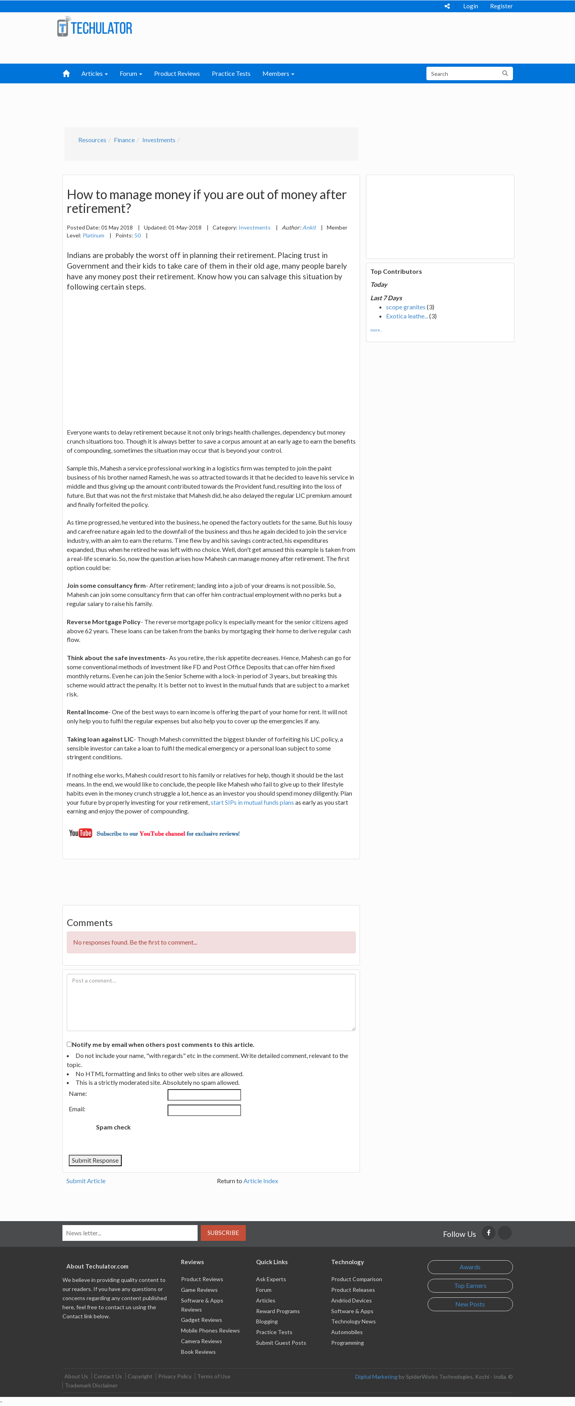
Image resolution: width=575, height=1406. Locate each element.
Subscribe (223, 1232)
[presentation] (203, 1135)
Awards (470, 1266)
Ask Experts (271, 1279)
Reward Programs (278, 1311)
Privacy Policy (175, 1376)
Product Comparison (356, 1279)
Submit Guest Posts (281, 1342)
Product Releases (353, 1289)
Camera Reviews (201, 1341)
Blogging (267, 1321)
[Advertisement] (246, 103)
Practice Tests (231, 73)
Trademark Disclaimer (91, 1385)
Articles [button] (94, 73)
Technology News (353, 1321)
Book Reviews (198, 1351)
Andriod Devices (351, 1300)
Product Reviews (177, 73)
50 (137, 235)
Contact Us (108, 1376)
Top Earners (470, 1285)
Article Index (260, 1180)
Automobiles (347, 1332)
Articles (265, 1300)
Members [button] (278, 73)
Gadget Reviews (201, 1319)
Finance (124, 139)
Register (501, 5)
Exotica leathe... (407, 316)
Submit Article (86, 1180)
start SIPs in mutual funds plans (252, 802)
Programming (347, 1342)
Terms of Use (213, 1376)
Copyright (140, 1376)
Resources (92, 139)
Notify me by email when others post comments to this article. (163, 1044)
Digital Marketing (376, 1376)
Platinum (93, 235)
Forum (263, 1289)
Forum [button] (131, 73)
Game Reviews (199, 1289)
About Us (76, 1376)
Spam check (113, 1127)
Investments (158, 139)
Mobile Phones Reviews (210, 1330)
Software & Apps (352, 1311)
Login (470, 5)
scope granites (406, 307)
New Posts (470, 1304)
